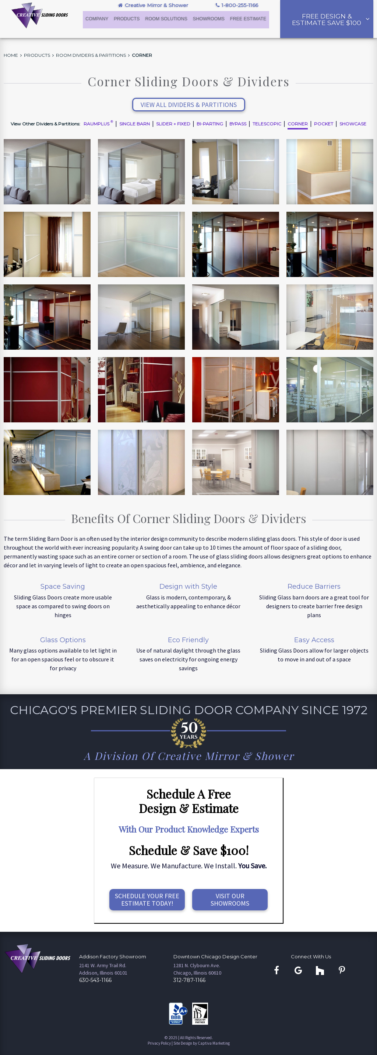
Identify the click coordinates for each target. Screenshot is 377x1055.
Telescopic (267, 124)
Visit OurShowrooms (230, 899)
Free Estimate (248, 19)
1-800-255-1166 (237, 5)
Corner (142, 55)
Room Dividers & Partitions (91, 55)
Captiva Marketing (214, 1043)
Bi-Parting (210, 124)
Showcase (352, 124)
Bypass (237, 124)
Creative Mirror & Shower (153, 5)
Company (97, 19)
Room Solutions (167, 19)
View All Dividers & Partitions (189, 104)
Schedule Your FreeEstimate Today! (147, 899)
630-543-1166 (95, 980)
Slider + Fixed (173, 124)
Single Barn (134, 124)
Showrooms (209, 19)
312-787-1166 (189, 980)
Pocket (323, 124)
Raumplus (98, 124)
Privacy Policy (159, 1043)
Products (127, 19)
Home (11, 55)
